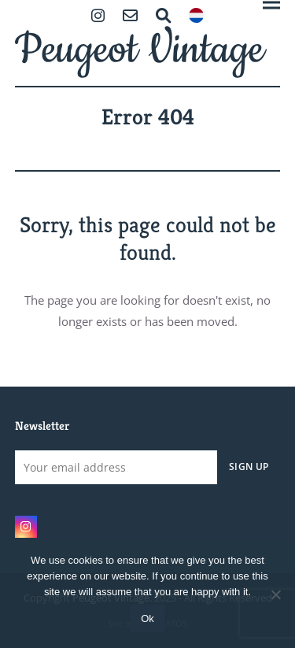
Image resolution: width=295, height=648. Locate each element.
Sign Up (248, 466)
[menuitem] (196, 17)
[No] (275, 594)
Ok (147, 618)
